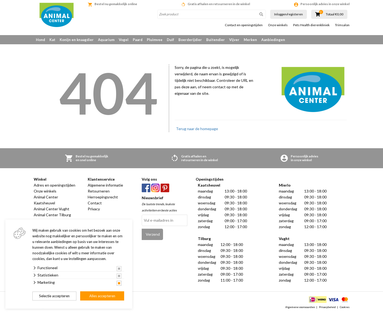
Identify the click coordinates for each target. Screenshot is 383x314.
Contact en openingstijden (244, 25)
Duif (170, 40)
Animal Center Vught (51, 209)
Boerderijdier (190, 40)
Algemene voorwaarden (300, 307)
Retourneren (99, 191)
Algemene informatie (105, 185)
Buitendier (215, 40)
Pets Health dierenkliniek (311, 25)
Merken (250, 40)
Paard (138, 40)
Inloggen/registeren (288, 14)
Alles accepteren (102, 296)
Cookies (345, 307)
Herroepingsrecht (103, 197)
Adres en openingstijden (54, 185)
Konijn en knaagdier (77, 40)
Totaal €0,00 (334, 14)
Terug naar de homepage (197, 128)
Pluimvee (154, 40)
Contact (95, 203)
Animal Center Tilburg (52, 214)
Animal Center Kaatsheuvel (46, 200)
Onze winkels (278, 25)
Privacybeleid (327, 307)
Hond (40, 40)
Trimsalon (342, 25)
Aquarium (106, 40)
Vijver (234, 40)
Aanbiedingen (273, 40)
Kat (52, 40)
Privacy (94, 209)
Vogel (123, 40)
